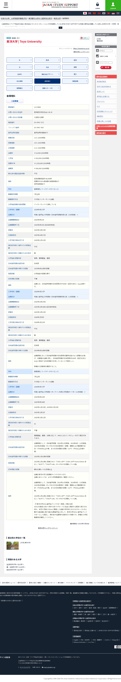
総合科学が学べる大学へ (15, 570)
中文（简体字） (86, 640)
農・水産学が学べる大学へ (16, 567)
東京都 (14, 38)
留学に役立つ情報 (35, 582)
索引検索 (61, 582)
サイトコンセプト (24, 667)
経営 (75, 60)
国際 (75, 67)
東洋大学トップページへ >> (48, 528)
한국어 (107, 640)
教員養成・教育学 (79, 621)
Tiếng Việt (115, 640)
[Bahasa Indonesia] (113, 13)
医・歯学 (87, 614)
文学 (75, 608)
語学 (80, 608)
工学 (104, 614)
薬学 (94, 614)
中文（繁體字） (98, 640)
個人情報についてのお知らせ (95, 582)
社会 (47, 67)
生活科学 (90, 621)
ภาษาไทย (91, 642)
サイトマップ (70, 582)
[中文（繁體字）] (99, 13)
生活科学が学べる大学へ (15, 564)
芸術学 (97, 621)
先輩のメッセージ (49, 582)
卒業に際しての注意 (104, 121)
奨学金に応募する (103, 96)
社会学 (105, 608)
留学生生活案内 (101, 76)
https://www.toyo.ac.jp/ (81, 48)
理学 (99, 614)
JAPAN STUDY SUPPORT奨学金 (108, 630)
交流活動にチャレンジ (105, 111)
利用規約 (80, 582)
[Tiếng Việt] (108, 13)
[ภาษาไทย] (118, 13)
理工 (75, 74)
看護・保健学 (78, 614)
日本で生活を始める (104, 86)
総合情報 (20, 81)
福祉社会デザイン (47, 74)
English (76, 640)
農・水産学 (111, 614)
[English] (89, 13)
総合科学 (105, 621)
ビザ (98, 106)
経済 (47, 60)
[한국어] (104, 13)
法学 (85, 608)
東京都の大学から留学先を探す (11, 601)
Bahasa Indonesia (80, 642)
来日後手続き (101, 81)
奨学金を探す (101, 133)
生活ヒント (101, 91)
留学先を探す (22, 582)
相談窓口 (100, 116)
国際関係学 (112, 608)
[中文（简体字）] (94, 13)
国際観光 (20, 88)
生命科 (19, 74)
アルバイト (101, 101)
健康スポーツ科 (47, 88)
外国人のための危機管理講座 (105, 127)
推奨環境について (114, 582)
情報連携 (75, 81)
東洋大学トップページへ (81, 52)
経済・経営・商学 (95, 608)
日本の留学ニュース (8, 582)
